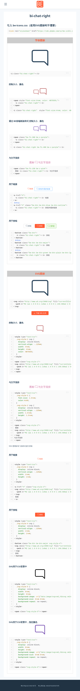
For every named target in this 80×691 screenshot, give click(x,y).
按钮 (28, 226)
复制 (69, 30)
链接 (30, 189)
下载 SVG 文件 (40, 313)
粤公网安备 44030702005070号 (48, 686)
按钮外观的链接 (43, 189)
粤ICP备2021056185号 (28, 686)
